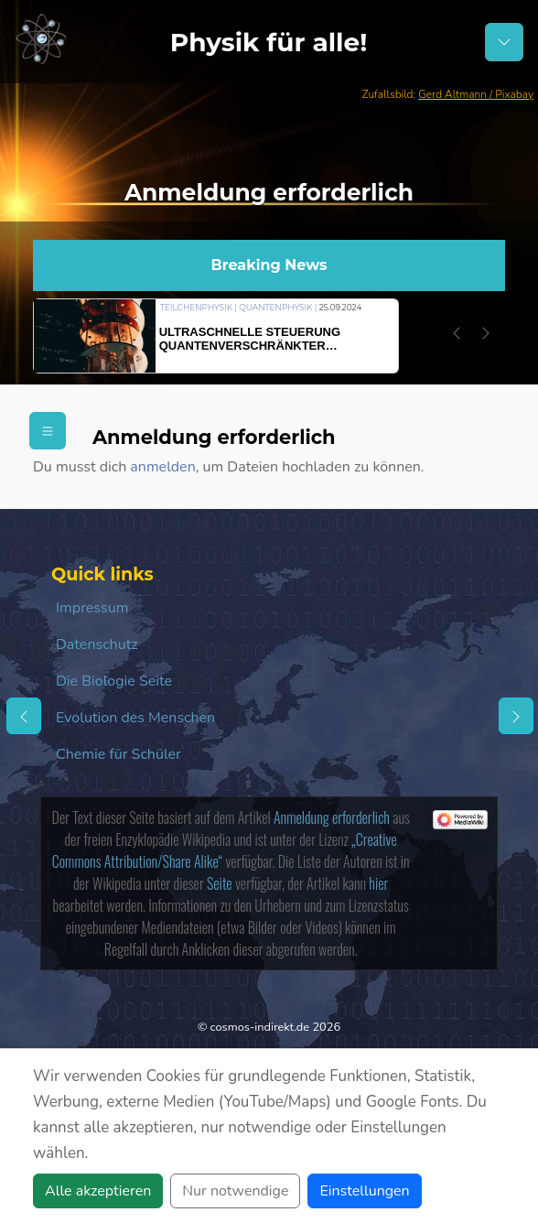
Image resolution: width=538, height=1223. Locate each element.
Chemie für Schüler (118, 754)
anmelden (162, 467)
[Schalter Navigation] (504, 42)
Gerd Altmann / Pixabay (475, 94)
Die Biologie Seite (114, 681)
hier (378, 883)
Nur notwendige (235, 1191)
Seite (219, 883)
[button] (456, 333)
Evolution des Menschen (135, 718)
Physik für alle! (269, 42)
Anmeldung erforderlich (332, 817)
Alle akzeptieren (98, 1191)
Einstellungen (364, 1191)
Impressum (92, 608)
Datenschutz (97, 644)
